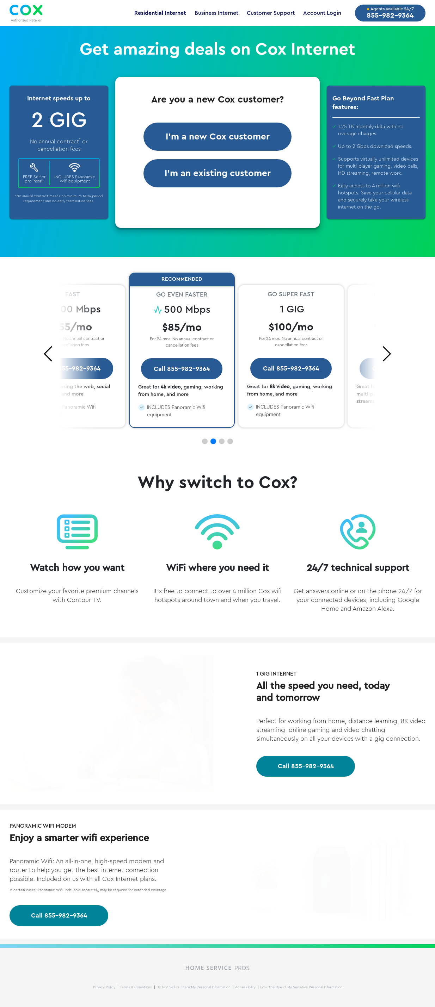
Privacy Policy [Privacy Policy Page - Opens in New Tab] (104, 987)
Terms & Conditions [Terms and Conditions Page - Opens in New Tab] (136, 987)
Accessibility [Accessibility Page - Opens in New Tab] (246, 987)
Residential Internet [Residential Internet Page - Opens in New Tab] (160, 13)
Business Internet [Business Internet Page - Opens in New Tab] (216, 13)
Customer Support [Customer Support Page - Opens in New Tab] (271, 13)
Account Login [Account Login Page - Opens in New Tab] (322, 13)
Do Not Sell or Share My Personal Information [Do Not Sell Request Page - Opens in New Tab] (194, 987)
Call (306, 766)
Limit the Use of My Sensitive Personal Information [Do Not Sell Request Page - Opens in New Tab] (301, 987)
